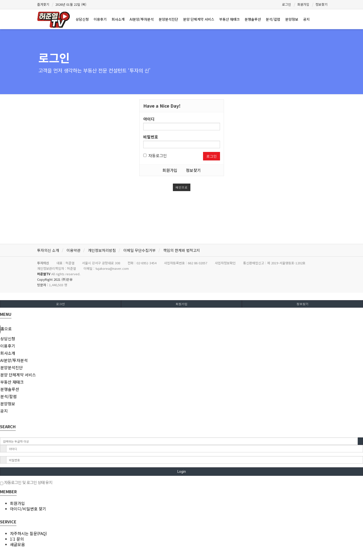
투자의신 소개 (48, 250)
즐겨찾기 (43, 4)
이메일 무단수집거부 (139, 250)
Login (181, 472)
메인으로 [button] (182, 187)
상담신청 (82, 19)
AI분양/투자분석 (142, 19)
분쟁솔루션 (253, 19)
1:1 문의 (17, 539)
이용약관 (73, 250)
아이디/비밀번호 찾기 (28, 509)
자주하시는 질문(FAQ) (28, 533)
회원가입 (303, 4)
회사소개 (118, 19)
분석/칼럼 (273, 19)
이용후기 (100, 19)
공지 (306, 19)
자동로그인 (155, 155)
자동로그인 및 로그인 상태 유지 (26, 482)
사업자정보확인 (225, 263)
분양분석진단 (168, 19)
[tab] (181, 338)
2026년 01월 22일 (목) (70, 4)
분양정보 (291, 19)
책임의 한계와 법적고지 (181, 250)
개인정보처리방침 (102, 250)
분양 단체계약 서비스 (198, 19)
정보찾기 (321, 4)
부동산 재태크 (229, 19)
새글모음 (17, 544)
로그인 (286, 4)
